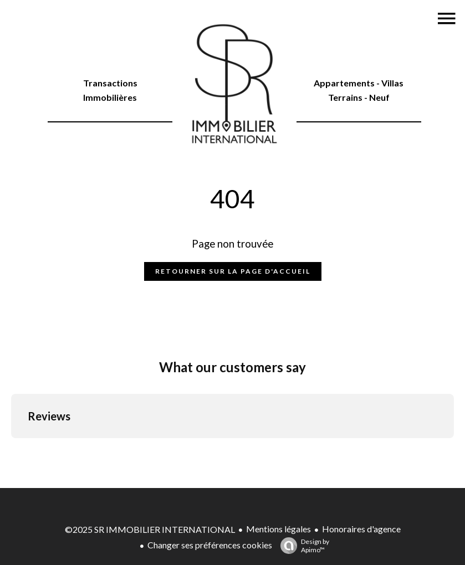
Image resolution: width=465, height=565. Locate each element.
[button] (11, 449)
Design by (302, 545)
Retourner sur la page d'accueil (232, 271)
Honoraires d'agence (361, 528)
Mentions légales (278, 528)
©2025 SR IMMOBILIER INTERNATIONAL (150, 529)
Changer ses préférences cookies (209, 545)
